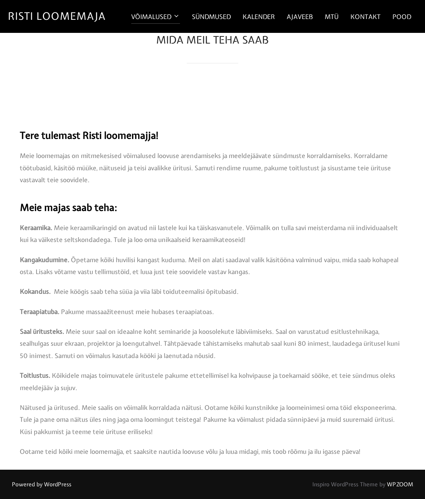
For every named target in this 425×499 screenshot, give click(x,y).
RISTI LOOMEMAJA (57, 16)
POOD (401, 16)
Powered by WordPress (41, 484)
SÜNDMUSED (211, 16)
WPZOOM (400, 484)
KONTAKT (365, 16)
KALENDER (259, 16)
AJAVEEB (300, 16)
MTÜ (332, 16)
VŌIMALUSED (155, 16)
